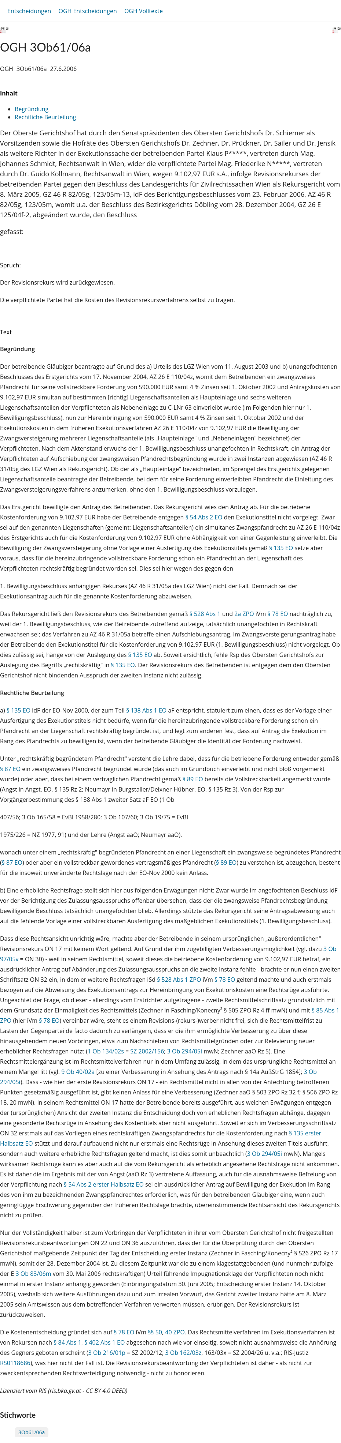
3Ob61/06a (31, 1432)
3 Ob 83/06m (33, 1274)
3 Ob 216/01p (106, 1353)
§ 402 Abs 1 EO (104, 1342)
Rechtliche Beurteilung (45, 117)
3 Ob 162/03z (183, 1353)
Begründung (31, 109)
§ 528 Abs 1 (205, 614)
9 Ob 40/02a (78, 1072)
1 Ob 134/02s (106, 1051)
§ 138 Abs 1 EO (146, 710)
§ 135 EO (281, 548)
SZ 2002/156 (147, 1051)
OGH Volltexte (143, 11)
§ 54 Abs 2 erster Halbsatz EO (104, 1184)
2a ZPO (244, 614)
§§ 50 (155, 1332)
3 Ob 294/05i (184, 1051)
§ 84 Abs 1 (67, 1342)
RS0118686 (15, 1363)
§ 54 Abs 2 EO (203, 517)
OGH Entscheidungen (87, 11)
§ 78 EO (277, 614)
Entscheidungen (29, 11)
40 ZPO (175, 1332)
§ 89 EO (193, 779)
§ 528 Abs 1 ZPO (179, 980)
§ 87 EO (10, 769)
